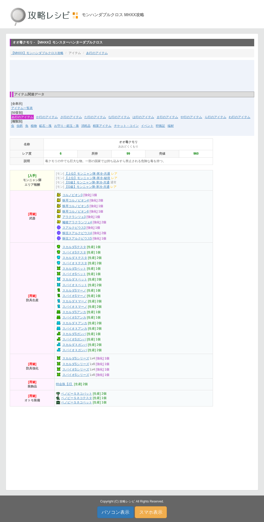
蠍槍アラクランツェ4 (77, 222)
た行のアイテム (95, 117)
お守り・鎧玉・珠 (66, 126)
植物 (34, 126)
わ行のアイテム (239, 117)
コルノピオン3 (72, 195)
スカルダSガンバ (74, 334)
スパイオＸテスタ (74, 263)
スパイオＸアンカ (74, 328)
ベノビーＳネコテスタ (76, 398)
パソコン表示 (115, 512)
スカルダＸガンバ (74, 345)
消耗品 (85, 126)
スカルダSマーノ (74, 290)
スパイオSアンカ (74, 317)
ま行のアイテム (167, 117)
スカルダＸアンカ (74, 323)
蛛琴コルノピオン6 (75, 211)
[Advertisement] (132, 75)
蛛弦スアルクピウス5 (77, 238)
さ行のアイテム (71, 117)
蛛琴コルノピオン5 (75, 206)
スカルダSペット (74, 268)
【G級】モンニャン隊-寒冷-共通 (87, 182)
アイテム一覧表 (22, 108)
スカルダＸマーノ (74, 301)
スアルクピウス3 (74, 227)
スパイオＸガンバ (74, 350)
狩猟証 (160, 126)
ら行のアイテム (215, 117)
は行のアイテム (143, 117)
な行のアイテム (119, 117)
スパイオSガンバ (74, 339)
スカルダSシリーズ (75, 358)
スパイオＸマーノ (74, 306)
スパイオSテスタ (74, 252)
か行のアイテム (47, 117)
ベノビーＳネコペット (76, 402)
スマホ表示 (150, 512)
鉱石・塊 (45, 126)
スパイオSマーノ (74, 296)
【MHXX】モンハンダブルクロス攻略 (37, 53)
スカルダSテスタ (74, 247)
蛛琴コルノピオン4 (75, 200)
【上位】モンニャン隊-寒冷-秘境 (87, 178)
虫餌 (19, 126)
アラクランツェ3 (74, 217)
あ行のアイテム (97, 53)
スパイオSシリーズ (75, 369)
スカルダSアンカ (74, 312)
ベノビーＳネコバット (76, 393)
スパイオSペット (74, 274)
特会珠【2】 (64, 384)
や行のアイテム (191, 117)
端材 (171, 126)
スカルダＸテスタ (74, 258)
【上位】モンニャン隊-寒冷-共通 (87, 173)
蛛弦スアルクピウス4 (77, 233)
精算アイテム (102, 126)
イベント (147, 126)
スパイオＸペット (74, 285)
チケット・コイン (126, 126)
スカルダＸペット (74, 279)
